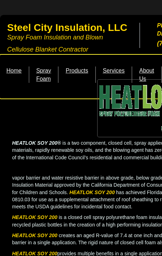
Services (114, 71)
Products (77, 71)
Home (14, 71)
